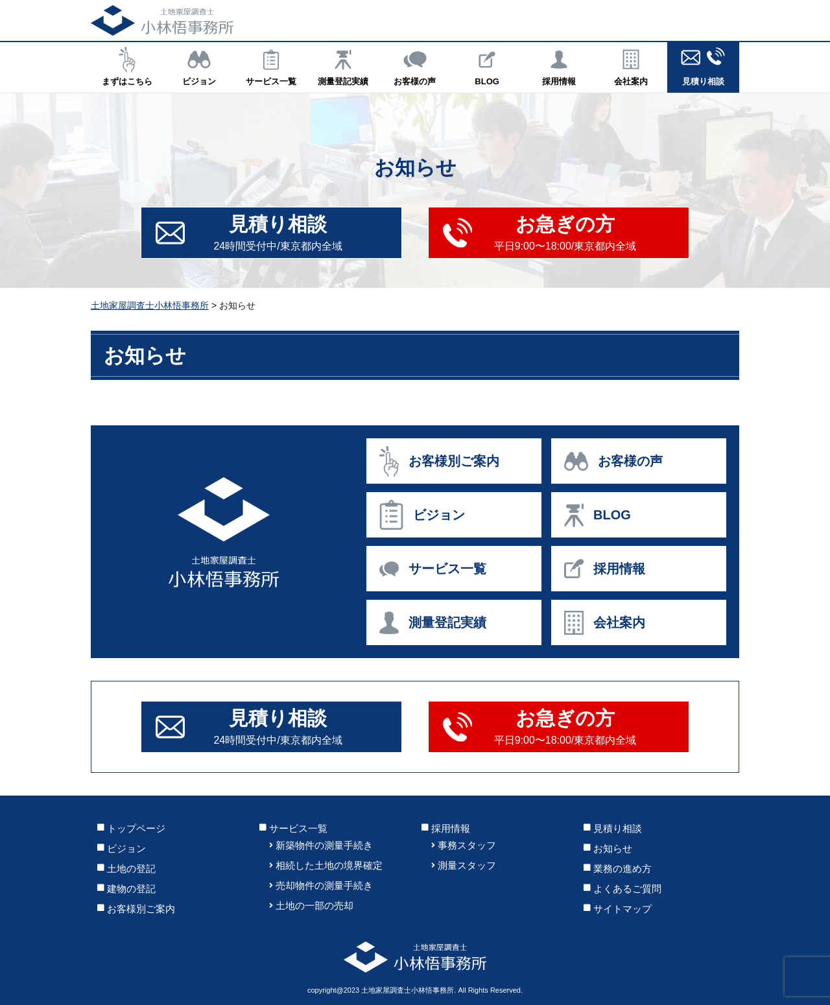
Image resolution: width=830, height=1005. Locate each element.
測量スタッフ (467, 865)
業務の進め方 (622, 868)
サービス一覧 (271, 66)
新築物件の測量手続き (324, 845)
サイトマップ (622, 908)
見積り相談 (703, 66)
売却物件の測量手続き (324, 885)
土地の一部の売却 (314, 905)
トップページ (136, 828)
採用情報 (559, 66)
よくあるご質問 (627, 888)
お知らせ (612, 848)
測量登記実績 (343, 66)
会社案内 (631, 66)
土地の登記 (131, 868)
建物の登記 (131, 888)
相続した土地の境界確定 (329, 865)
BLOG (487, 66)
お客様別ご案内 (141, 908)
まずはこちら (127, 66)
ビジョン (199, 66)
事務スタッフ (467, 845)
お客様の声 (415, 66)
